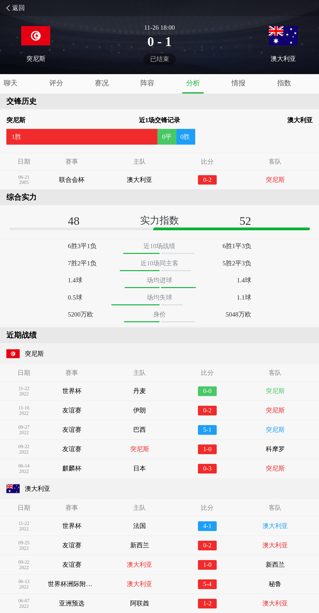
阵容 (147, 83)
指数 (284, 83)
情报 (238, 83)
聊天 (11, 83)
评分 (56, 83)
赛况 (102, 83)
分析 (193, 83)
